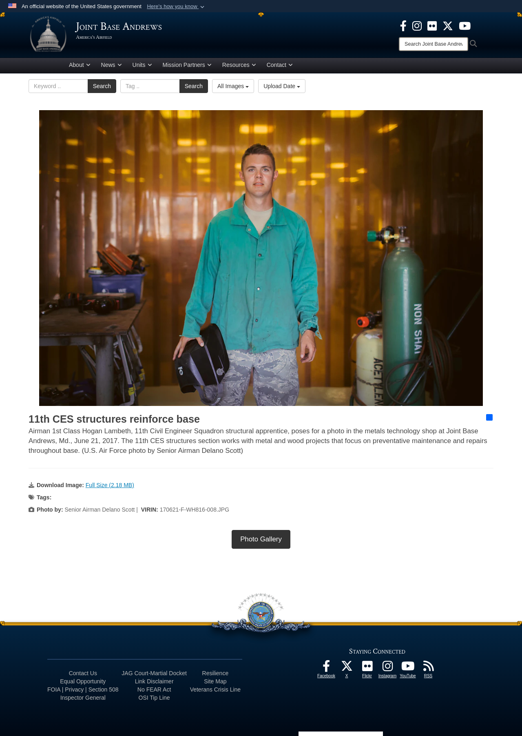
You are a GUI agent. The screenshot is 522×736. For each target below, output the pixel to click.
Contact (280, 66)
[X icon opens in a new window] (447, 25)
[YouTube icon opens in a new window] (465, 25)
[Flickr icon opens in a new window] (432, 25)
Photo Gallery (261, 540)
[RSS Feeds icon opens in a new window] (428, 669)
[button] (176, 6)
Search (102, 87)
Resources (239, 66)
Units (142, 66)
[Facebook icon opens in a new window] (403, 25)
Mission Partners (187, 66)
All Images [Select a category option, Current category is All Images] (233, 87)
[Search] (433, 44)
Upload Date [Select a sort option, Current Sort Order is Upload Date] (281, 87)
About (80, 66)
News (111, 66)
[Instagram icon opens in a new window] (417, 25)
